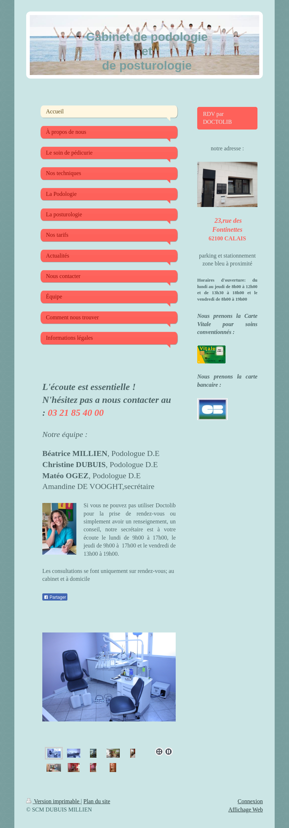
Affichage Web (245, 809)
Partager (55, 597)
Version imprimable (53, 801)
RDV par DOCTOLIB (217, 118)
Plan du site (97, 801)
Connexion (250, 801)
